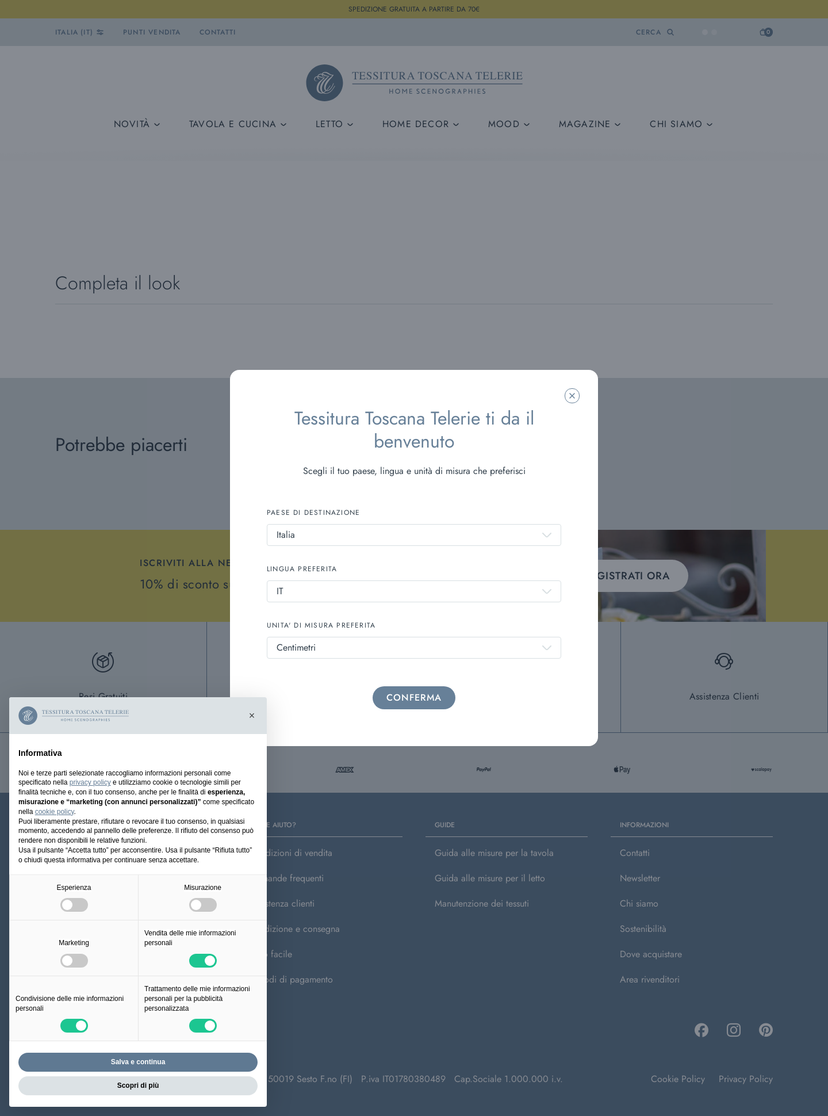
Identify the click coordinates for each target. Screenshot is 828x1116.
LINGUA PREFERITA (302, 569)
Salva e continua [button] (138, 1062)
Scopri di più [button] (138, 1085)
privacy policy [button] (90, 782)
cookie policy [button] (54, 812)
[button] (252, 715)
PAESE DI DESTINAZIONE (313, 512)
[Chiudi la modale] (572, 395)
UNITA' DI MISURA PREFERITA (321, 625)
